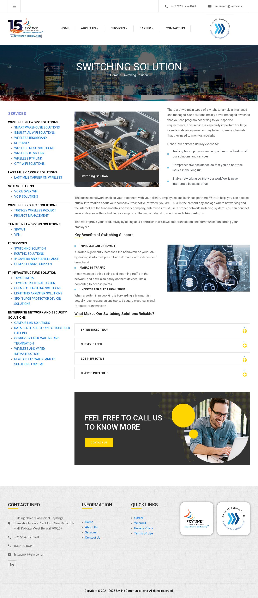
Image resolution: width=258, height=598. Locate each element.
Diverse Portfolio (94, 373)
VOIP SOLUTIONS (21, 186)
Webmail (140, 523)
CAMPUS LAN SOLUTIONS (32, 323)
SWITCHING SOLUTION (30, 248)
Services (119, 28)
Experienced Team (94, 330)
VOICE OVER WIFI (26, 191)
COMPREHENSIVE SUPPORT (33, 264)
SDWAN (19, 229)
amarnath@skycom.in (229, 6)
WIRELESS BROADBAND (30, 138)
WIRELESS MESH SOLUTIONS (34, 148)
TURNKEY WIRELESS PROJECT (35, 210)
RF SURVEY (22, 143)
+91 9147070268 (26, 537)
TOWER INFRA (24, 278)
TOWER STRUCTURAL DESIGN (34, 283)
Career (146, 28)
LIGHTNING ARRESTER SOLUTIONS (38, 293)
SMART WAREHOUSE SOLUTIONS (37, 127)
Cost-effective (92, 359)
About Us (90, 28)
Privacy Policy (143, 528)
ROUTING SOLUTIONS (29, 254)
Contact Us (175, 28)
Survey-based (91, 344)
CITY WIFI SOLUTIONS (29, 164)
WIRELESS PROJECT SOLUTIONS (33, 205)
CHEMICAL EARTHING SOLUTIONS (37, 288)
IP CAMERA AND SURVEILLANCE (36, 259)
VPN (17, 235)
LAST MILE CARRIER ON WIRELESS (38, 177)
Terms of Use (143, 533)
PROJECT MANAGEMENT (31, 215)
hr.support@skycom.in (29, 554)
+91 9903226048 (183, 6)
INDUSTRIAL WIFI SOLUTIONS (34, 132)
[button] (162, 330)
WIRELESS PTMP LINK (29, 153)
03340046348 (24, 546)
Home (64, 28)
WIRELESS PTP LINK (28, 158)
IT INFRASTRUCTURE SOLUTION (32, 273)
